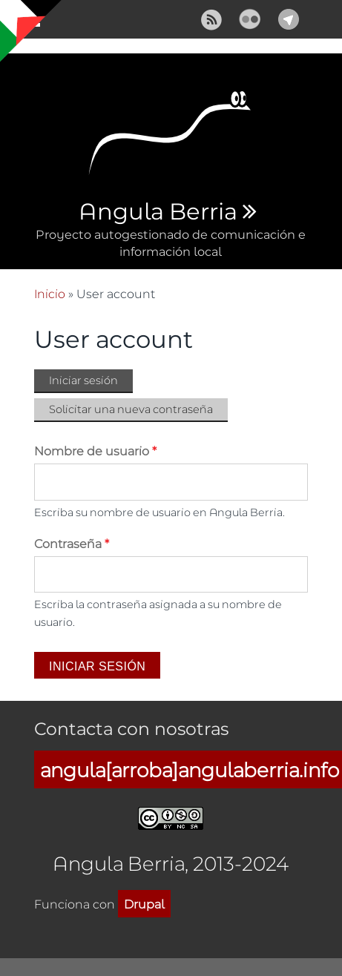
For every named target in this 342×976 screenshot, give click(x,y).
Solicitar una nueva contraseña (131, 409)
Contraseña (71, 543)
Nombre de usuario (95, 450)
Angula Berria (158, 212)
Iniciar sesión (91, 381)
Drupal (144, 903)
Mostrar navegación (24, 22)
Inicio (49, 293)
